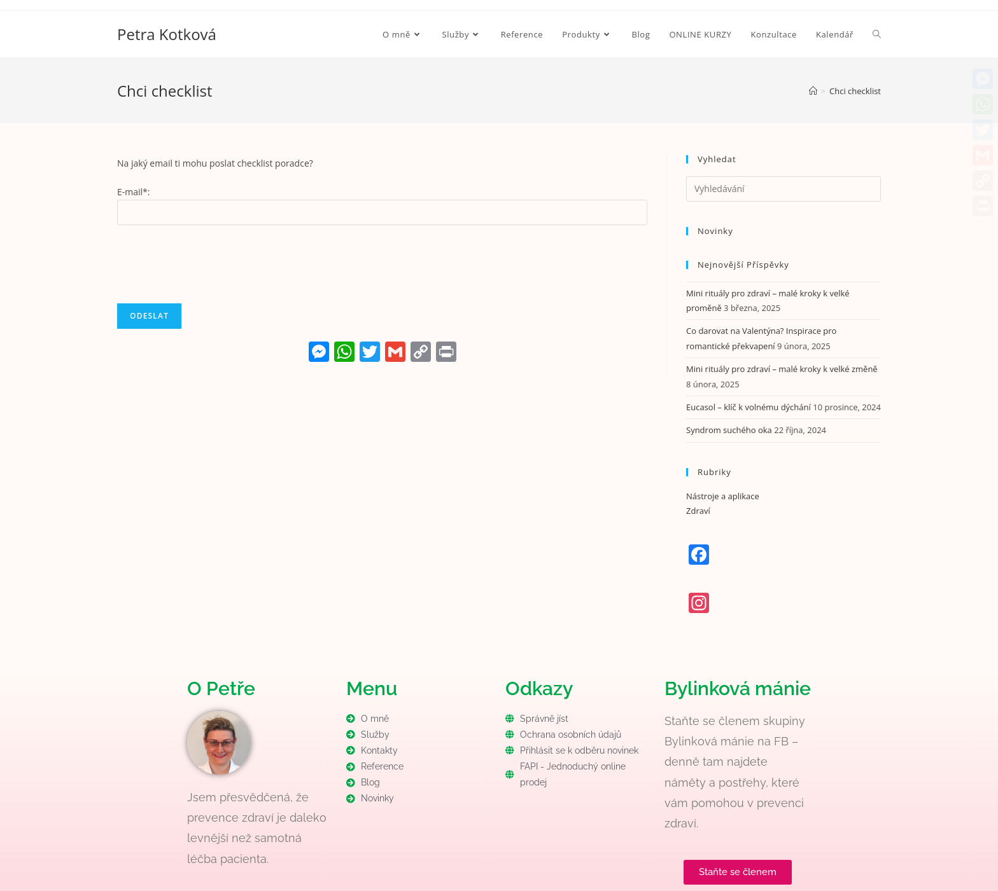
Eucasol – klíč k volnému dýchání (748, 407)
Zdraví (698, 510)
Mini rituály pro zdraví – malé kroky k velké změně (782, 369)
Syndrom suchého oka (729, 430)
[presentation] (214, 262)
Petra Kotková (166, 34)
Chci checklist (855, 91)
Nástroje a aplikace (722, 496)
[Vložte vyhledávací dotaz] (783, 189)
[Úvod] (813, 91)
